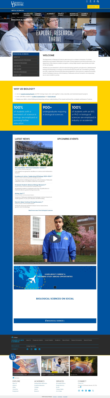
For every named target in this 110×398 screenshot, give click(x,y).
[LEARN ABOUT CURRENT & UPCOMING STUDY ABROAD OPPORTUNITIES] (55, 278)
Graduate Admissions (39, 385)
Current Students (38, 14)
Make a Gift (17, 75)
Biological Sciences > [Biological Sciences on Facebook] (55, 321)
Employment (15, 391)
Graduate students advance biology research (30, 185)
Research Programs (20, 72)
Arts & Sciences (17, 10)
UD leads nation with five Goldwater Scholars (30, 167)
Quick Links (92, 6)
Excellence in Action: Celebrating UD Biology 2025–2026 (33, 176)
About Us (15, 13)
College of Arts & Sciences (22, 17)
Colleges (36, 387)
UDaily (14, 387)
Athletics (15, 385)
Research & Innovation (74, 14)
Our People (17, 66)
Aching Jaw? (19, 193)
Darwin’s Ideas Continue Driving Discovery (28, 202)
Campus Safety (59, 389)
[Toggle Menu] (38, 57)
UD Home (13, 17)
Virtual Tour (15, 389)
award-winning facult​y (27, 94)
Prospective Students (28, 14)
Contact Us (80, 383)
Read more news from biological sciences (41, 210)
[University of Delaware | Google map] (80, 387)
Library (36, 389)
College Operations (31, 346)
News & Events (61, 14)
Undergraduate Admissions (40, 383)
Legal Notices (60, 396)
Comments (55, 396)
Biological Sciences (46, 17)
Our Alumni (17, 69)
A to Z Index (59, 391)
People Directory (60, 385)
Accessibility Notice (60, 383)
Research (36, 391)
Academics (51, 13)
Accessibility (65, 396)
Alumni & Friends (84, 14)
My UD (57, 387)
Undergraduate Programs (22, 60)
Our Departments (37, 17)
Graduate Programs (20, 63)
